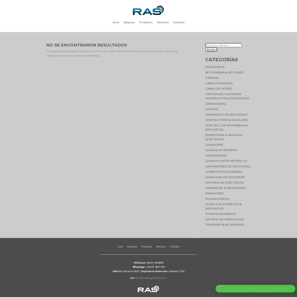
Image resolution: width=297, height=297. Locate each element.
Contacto (179, 22)
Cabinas (212, 78)
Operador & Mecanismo (225, 188)
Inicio (116, 22)
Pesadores (214, 193)
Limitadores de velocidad (227, 166)
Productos (146, 22)
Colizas (211, 109)
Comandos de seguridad (226, 114)
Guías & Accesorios (221, 150)
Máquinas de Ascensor (225, 177)
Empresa (129, 22)
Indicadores (216, 155)
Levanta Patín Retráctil (226, 161)
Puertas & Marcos (220, 214)
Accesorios (215, 67)
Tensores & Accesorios (224, 224)
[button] (255, 288)
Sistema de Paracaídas (224, 219)
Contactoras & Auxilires (226, 120)
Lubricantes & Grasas (223, 171)
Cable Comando (219, 83)
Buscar (211, 49)
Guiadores (214, 145)
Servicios (163, 22)
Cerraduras (215, 104)
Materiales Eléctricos (224, 182)
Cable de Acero (218, 88)
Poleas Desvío (217, 199)
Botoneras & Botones (224, 72)
